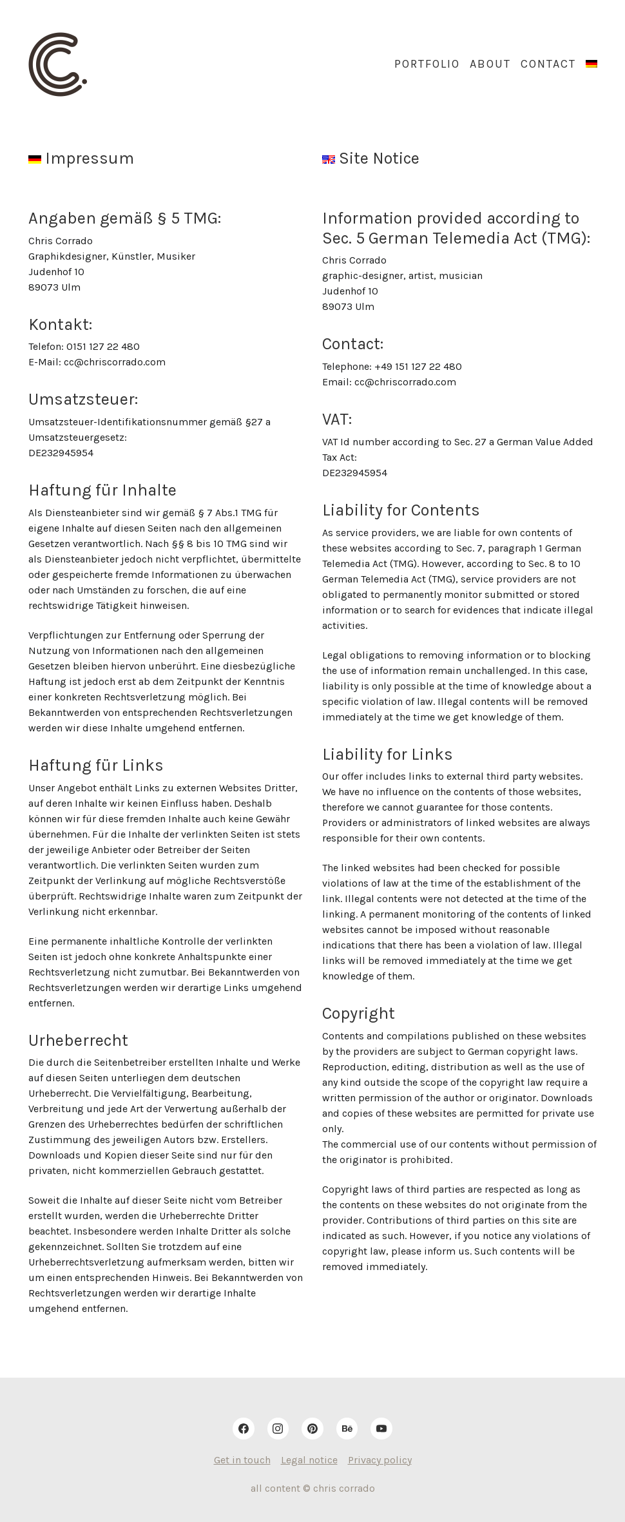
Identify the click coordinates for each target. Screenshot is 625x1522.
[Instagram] (278, 1429)
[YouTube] (381, 1429)
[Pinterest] (312, 1429)
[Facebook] (244, 1429)
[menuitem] (591, 64)
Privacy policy (380, 1460)
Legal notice (309, 1460)
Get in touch (242, 1460)
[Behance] (347, 1429)
